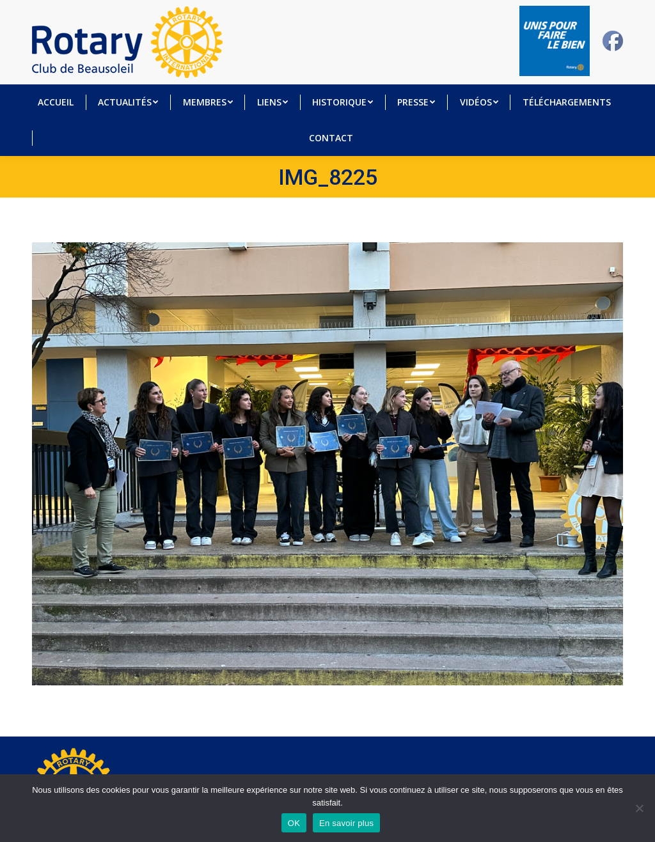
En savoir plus (346, 823)
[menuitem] (55, 102)
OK (294, 823)
